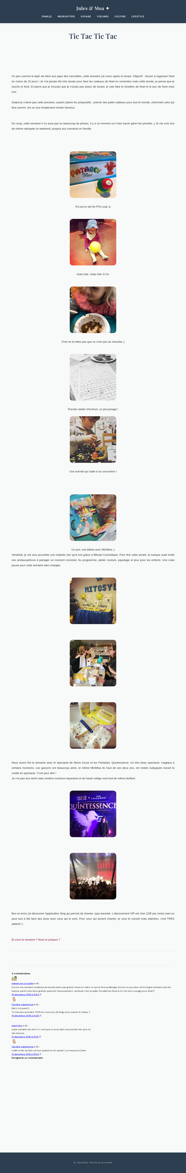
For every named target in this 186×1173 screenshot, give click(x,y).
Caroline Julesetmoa (22, 1004)
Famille (47, 16)
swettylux (17, 1025)
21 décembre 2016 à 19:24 (25, 1054)
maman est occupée (22, 983)
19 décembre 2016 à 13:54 (26, 994)
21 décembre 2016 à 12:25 (25, 1036)
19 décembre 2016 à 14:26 (26, 1015)
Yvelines (103, 16)
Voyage (86, 16)
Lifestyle (138, 16)
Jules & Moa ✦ (93, 8)
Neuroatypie (66, 16)
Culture (120, 16)
